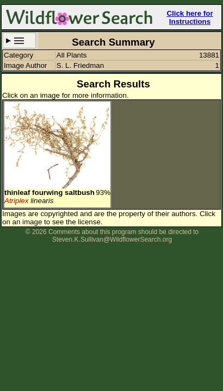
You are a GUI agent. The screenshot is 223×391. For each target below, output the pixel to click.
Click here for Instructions (189, 17)
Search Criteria (19, 40)
